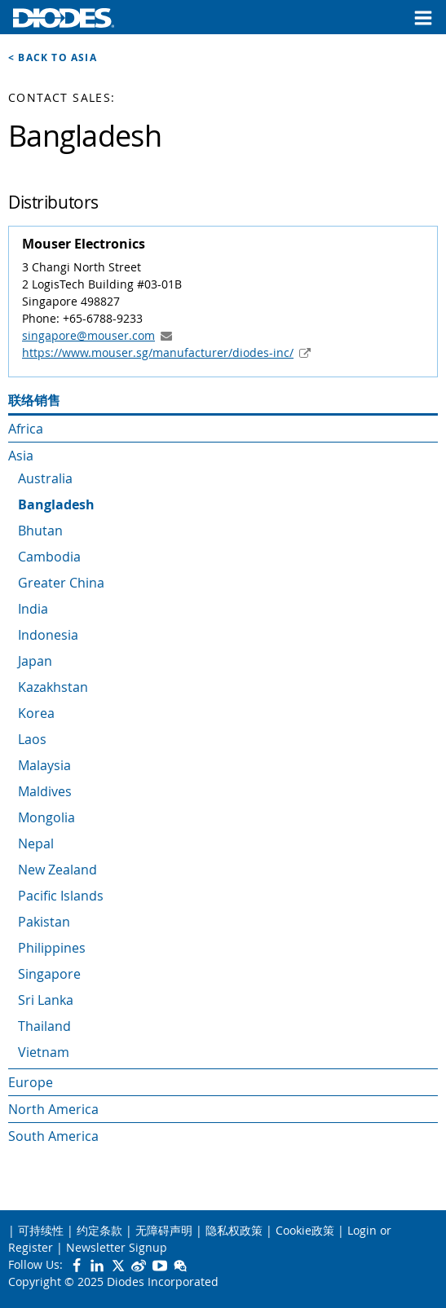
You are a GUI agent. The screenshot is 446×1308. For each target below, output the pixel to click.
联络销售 (34, 400)
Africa (25, 429)
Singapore (49, 974)
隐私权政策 (234, 1230)
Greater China (61, 583)
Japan (35, 661)
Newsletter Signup (116, 1247)
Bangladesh (56, 504)
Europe (30, 1082)
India (33, 609)
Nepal (36, 843)
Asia (20, 456)
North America (53, 1109)
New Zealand (57, 870)
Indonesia (48, 635)
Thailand (44, 1026)
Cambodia (49, 557)
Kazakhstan (53, 687)
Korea (36, 713)
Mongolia (46, 817)
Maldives (45, 791)
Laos (32, 739)
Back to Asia (57, 57)
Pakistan (44, 922)
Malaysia (44, 765)
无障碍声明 (163, 1230)
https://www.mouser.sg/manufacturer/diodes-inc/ (158, 352)
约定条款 (99, 1230)
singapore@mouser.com (88, 335)
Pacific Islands (61, 896)
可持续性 (41, 1230)
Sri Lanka (45, 1000)
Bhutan (40, 530)
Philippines (52, 948)
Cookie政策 (305, 1230)
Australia (45, 478)
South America (53, 1136)
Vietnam (43, 1052)
